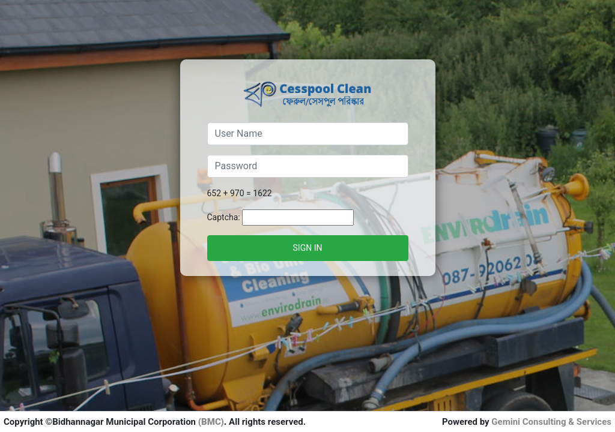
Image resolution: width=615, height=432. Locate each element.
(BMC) (211, 421)
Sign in (308, 248)
